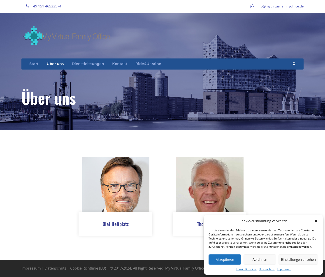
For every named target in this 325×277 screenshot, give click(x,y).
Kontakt (119, 64)
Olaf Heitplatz (115, 223)
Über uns (55, 64)
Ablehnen (260, 259)
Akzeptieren (225, 259)
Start (34, 64)
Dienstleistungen (88, 64)
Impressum (284, 269)
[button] (316, 221)
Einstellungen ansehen (298, 259)
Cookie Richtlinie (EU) (88, 268)
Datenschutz (267, 269)
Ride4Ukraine (148, 64)
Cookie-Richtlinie (246, 269)
